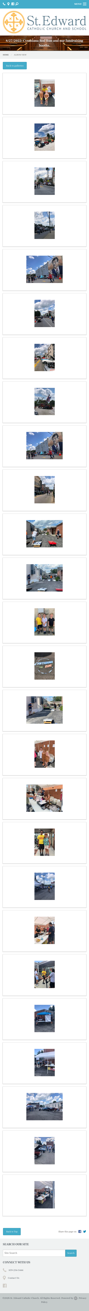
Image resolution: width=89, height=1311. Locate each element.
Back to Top (11, 1231)
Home (6, 54)
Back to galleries (15, 65)
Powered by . (69, 1298)
